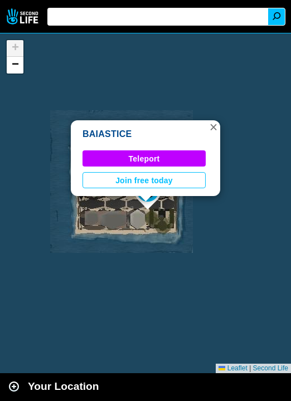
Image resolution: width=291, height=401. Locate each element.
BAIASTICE (107, 134)
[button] (213, 127)
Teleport (144, 158)
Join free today (144, 180)
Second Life (24, 16)
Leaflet (233, 368)
